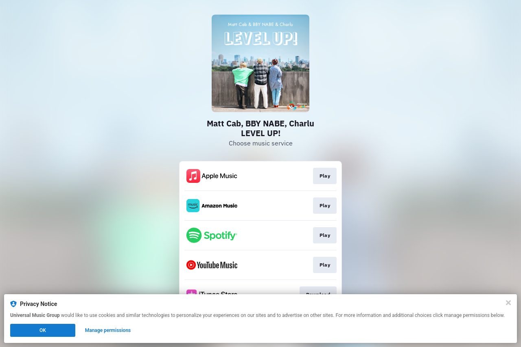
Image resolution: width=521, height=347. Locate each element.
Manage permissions (108, 330)
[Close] (508, 302)
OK (42, 330)
